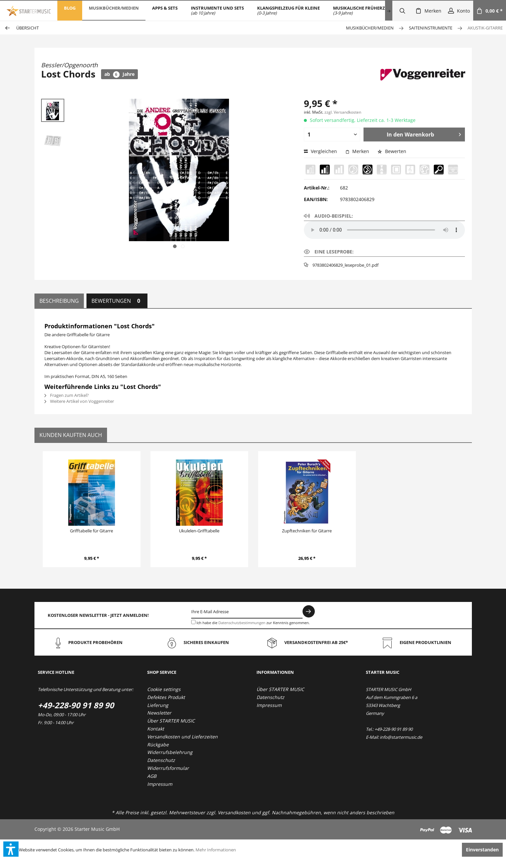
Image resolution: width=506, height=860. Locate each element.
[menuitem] (69, 11)
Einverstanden (482, 849)
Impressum (159, 784)
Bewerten (391, 151)
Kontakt (155, 729)
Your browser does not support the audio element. (384, 230)
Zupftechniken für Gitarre (307, 531)
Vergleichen (320, 151)
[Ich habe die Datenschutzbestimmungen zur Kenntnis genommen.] (193, 622)
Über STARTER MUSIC (171, 721)
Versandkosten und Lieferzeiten (182, 736)
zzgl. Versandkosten (342, 112)
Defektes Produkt (166, 697)
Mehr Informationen (216, 850)
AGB (151, 776)
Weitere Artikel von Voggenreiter (79, 401)
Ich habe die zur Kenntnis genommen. (253, 622)
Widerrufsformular (168, 768)
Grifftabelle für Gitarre (91, 531)
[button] (11, 849)
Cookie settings (164, 689)
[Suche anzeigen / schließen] (402, 11)
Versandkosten (234, 812)
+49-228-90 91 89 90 (76, 705)
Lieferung (157, 705)
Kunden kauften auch (70, 435)
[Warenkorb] (489, 11)
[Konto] (459, 11)
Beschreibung (59, 300)
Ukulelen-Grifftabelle (199, 531)
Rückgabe (158, 744)
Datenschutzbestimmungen (241, 622)
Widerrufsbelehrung (170, 752)
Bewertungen (116, 300)
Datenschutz (161, 760)
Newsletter (159, 713)
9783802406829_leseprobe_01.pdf (345, 265)
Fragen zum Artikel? (66, 395)
